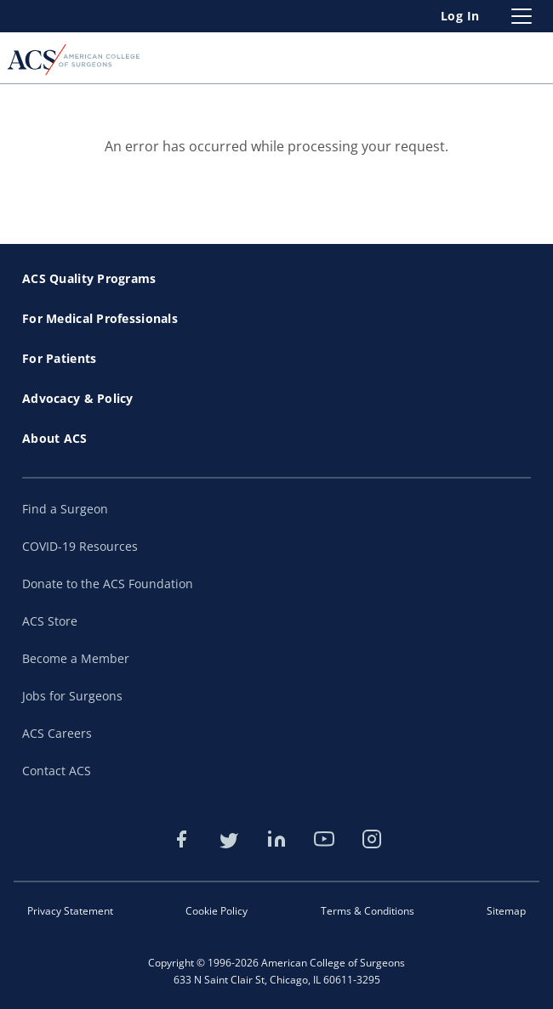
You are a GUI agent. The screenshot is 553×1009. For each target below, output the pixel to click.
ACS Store (49, 621)
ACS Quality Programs (89, 278)
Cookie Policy (216, 911)
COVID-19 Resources (80, 546)
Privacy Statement (70, 911)
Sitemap (506, 911)
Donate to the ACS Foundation (107, 583)
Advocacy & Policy (78, 398)
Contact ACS (56, 770)
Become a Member (75, 658)
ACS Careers (57, 733)
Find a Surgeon (65, 509)
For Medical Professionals (100, 318)
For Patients (59, 358)
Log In (460, 16)
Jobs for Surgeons (72, 696)
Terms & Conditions (367, 911)
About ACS (55, 438)
